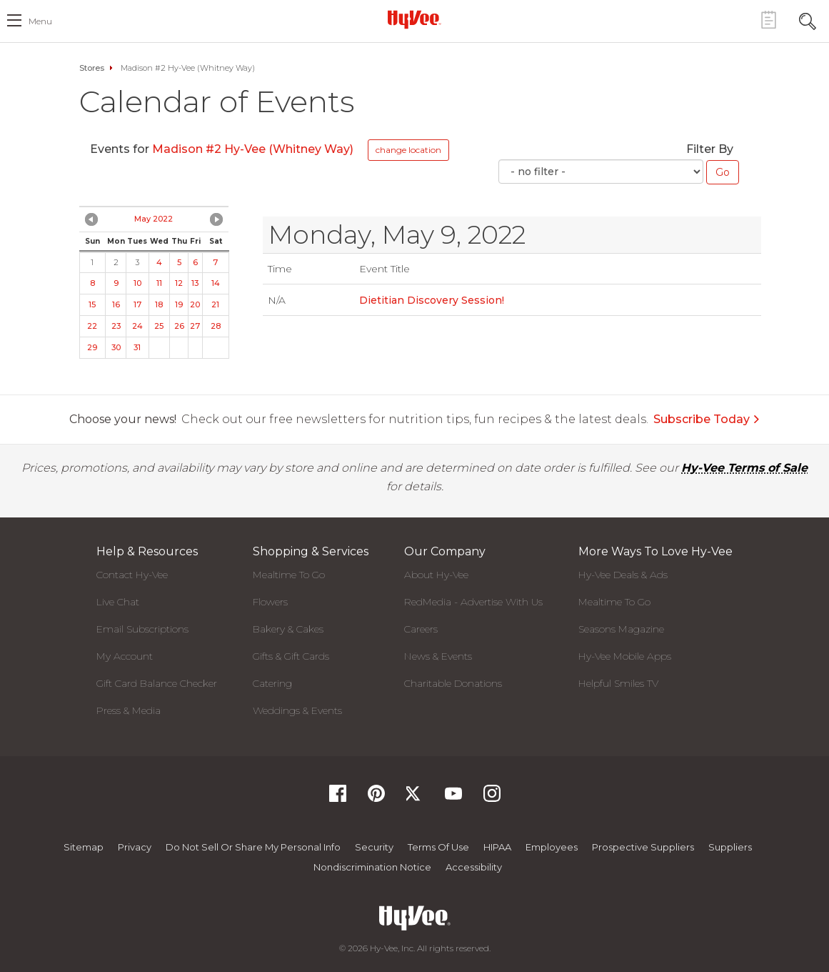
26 (179, 326)
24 (137, 326)
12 (179, 283)
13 (195, 283)
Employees (552, 847)
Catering (272, 683)
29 (92, 347)
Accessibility (474, 867)
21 (215, 304)
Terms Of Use (438, 847)
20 (195, 304)
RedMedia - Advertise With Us (473, 601)
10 (137, 283)
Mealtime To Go (289, 574)
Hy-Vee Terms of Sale (744, 468)
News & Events (438, 656)
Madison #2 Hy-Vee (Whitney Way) (252, 149)
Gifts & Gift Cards (291, 656)
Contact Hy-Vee (132, 574)
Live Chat (117, 601)
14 (215, 283)
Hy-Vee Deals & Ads (623, 574)
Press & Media (128, 710)
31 (137, 347)
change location (408, 149)
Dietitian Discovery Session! (431, 300)
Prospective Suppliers (643, 847)
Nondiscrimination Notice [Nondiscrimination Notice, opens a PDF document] (372, 867)
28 (216, 326)
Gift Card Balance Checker (156, 683)
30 (116, 347)
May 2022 (153, 219)
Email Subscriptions (142, 629)
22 (92, 326)
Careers (421, 629)
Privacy (134, 847)
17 (137, 304)
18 (159, 304)
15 (92, 304)
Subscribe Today (706, 419)
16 (116, 304)
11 (159, 283)
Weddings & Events (297, 710)
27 (195, 326)
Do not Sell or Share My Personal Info (253, 847)
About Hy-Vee (436, 574)
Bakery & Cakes (288, 629)
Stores (91, 68)
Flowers (270, 601)
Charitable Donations (453, 683)
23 (116, 326)
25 (159, 326)
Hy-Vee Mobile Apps (624, 656)
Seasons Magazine (621, 629)
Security (374, 847)
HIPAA (497, 847)
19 (179, 304)
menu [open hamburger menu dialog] (40, 21)
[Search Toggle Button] (807, 19)
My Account (124, 656)
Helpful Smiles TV (618, 683)
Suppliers (730, 847)
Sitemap (84, 847)
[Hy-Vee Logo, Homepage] (414, 19)
